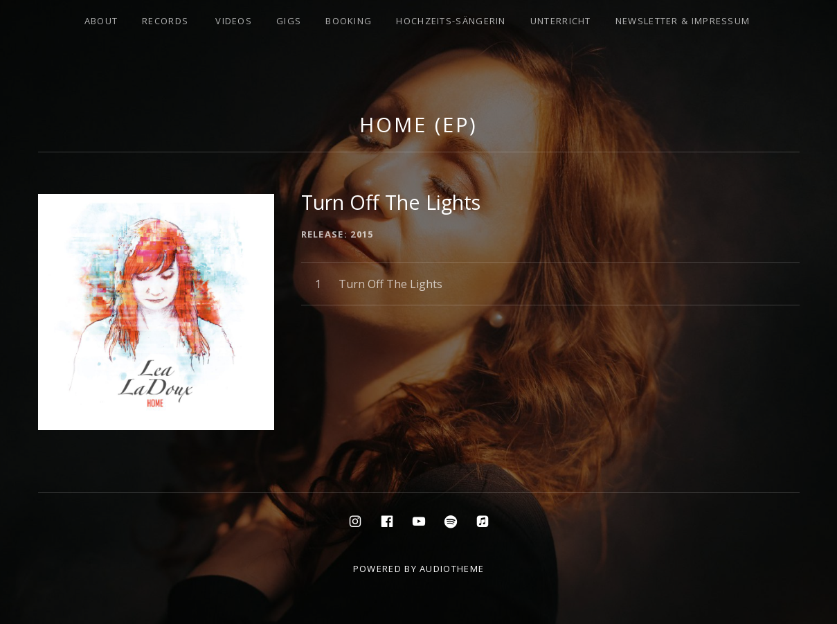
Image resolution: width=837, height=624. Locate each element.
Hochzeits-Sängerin (450, 21)
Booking (348, 21)
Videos (233, 21)
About (101, 21)
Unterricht (560, 21)
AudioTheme (452, 568)
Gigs (288, 21)
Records (165, 21)
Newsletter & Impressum (682, 21)
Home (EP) (418, 124)
